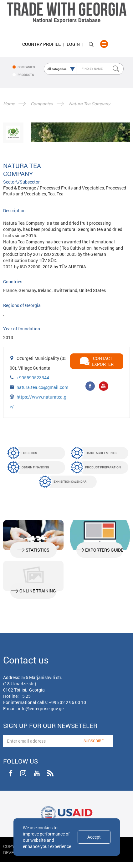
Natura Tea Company (89, 104)
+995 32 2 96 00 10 (67, 702)
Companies (42, 104)
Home (9, 104)
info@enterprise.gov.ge (41, 708)
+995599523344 (33, 378)
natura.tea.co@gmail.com (42, 387)
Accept (94, 837)
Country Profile (41, 44)
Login (73, 44)
